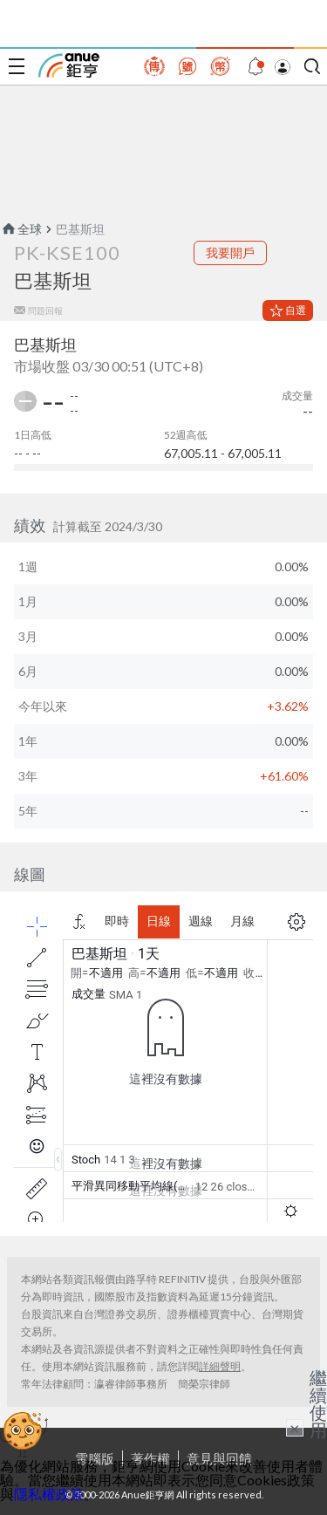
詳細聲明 (220, 1366)
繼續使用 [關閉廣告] (318, 1403)
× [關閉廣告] (295, 1428)
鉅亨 (68, 65)
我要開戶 (230, 252)
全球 (21, 229)
